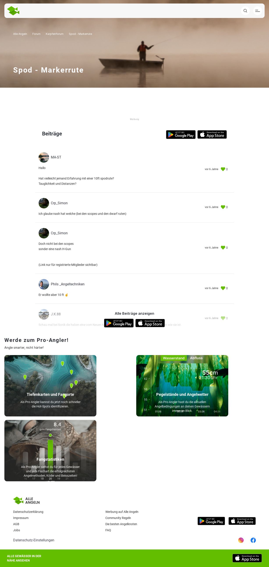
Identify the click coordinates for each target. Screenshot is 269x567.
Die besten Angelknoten (121, 524)
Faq (108, 530)
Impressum (20, 518)
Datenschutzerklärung (28, 512)
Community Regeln (118, 518)
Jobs (16, 530)
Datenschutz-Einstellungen (33, 540)
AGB (16, 524)
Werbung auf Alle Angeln (121, 512)
